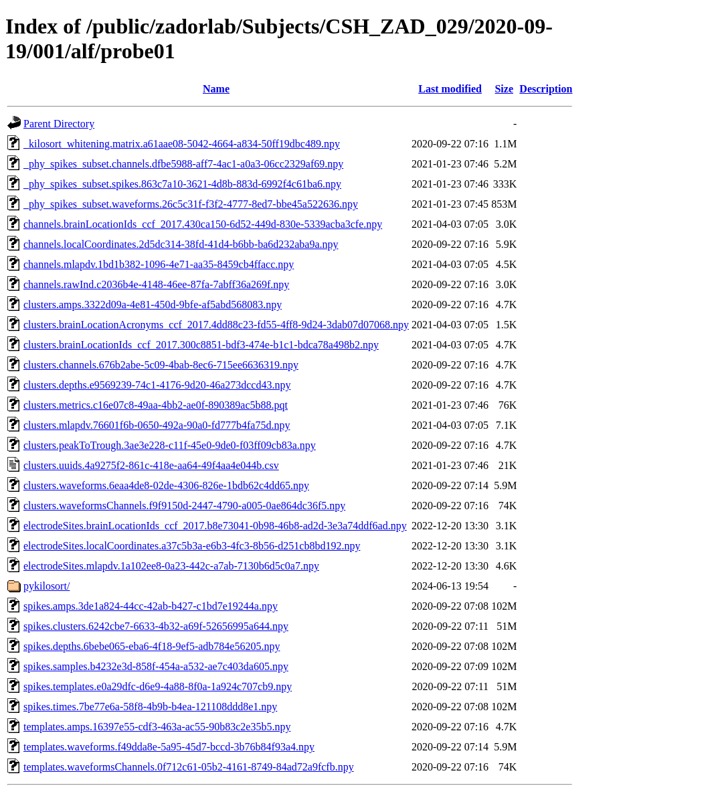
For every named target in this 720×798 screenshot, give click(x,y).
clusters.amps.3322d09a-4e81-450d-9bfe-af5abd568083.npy (152, 304)
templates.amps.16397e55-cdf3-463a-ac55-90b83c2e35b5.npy (156, 726)
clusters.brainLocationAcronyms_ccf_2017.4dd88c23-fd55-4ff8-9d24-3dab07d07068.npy (216, 324)
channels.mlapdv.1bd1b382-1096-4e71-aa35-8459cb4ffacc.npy (158, 264)
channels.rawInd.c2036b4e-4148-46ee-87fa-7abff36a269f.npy (156, 284)
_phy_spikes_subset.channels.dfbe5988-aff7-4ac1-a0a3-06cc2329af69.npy (183, 164)
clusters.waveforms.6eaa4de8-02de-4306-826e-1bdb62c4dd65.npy (166, 485)
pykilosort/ (46, 586)
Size (503, 88)
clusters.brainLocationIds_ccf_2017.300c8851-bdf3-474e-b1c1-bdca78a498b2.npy (201, 344)
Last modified (450, 88)
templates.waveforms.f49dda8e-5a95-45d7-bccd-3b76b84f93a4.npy (168, 746)
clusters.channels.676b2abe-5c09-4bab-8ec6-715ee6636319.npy (160, 365)
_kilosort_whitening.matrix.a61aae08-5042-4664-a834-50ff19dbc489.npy (181, 143)
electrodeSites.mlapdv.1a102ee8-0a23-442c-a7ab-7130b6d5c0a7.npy (171, 566)
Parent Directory (58, 123)
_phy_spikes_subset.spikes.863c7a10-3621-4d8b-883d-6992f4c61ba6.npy (182, 184)
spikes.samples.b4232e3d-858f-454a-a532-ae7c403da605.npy (155, 666)
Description (545, 88)
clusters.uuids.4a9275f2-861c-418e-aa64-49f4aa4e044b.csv (151, 465)
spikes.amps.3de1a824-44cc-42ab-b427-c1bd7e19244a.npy (150, 606)
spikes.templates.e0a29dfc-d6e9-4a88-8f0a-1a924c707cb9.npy (157, 686)
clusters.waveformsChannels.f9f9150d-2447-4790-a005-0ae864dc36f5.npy (184, 505)
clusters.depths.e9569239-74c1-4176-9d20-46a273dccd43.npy (156, 385)
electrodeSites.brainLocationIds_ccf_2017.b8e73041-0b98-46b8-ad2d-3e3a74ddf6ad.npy (215, 525)
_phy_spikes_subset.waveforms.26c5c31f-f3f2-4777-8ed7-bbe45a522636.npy (190, 204)
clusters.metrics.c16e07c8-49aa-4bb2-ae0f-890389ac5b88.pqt (155, 405)
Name (216, 88)
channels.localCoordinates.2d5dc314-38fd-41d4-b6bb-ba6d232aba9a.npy (181, 244)
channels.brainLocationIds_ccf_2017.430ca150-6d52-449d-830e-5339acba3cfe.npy (202, 224)
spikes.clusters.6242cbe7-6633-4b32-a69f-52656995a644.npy (155, 626)
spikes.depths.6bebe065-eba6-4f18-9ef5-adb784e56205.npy (151, 646)
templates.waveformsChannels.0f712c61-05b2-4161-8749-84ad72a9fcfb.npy (188, 767)
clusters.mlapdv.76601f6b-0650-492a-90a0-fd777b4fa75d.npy (156, 425)
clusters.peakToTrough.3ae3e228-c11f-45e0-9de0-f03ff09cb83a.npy (169, 445)
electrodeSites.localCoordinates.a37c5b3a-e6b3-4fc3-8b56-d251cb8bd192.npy (191, 545)
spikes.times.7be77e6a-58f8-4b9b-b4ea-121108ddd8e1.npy (150, 706)
